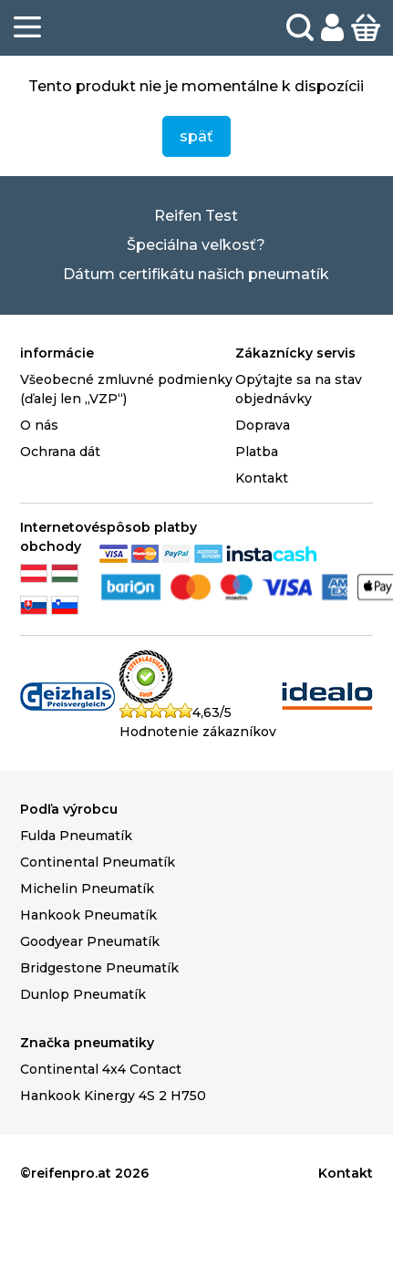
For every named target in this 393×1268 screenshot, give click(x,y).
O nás (39, 425)
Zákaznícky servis (295, 353)
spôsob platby (148, 527)
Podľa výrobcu (69, 809)
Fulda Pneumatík (76, 835)
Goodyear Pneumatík (90, 941)
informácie (57, 353)
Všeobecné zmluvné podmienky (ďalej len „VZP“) (126, 389)
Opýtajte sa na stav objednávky (298, 389)
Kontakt (261, 478)
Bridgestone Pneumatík (99, 968)
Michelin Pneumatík (87, 888)
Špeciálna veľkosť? (196, 245)
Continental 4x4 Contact (100, 1069)
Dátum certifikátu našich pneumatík (196, 274)
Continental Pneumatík (97, 862)
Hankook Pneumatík (88, 915)
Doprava (262, 425)
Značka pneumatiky (87, 1042)
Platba (256, 451)
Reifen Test (196, 215)
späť (196, 136)
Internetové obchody (59, 537)
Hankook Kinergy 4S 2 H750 (113, 1095)
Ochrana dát (60, 451)
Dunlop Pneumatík (83, 994)
